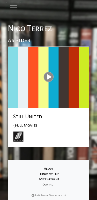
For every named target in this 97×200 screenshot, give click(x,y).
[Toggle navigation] (13, 7)
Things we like (48, 174)
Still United (27, 116)
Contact (48, 184)
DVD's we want (48, 179)
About (48, 168)
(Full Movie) (25, 125)
